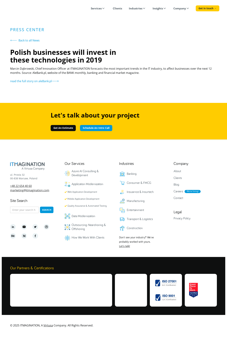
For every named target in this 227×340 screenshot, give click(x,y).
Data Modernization (83, 216)
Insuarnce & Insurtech (140, 192)
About (177, 171)
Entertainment (135, 210)
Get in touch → (208, 8)
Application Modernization (87, 184)
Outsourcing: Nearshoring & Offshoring (89, 227)
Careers (178, 191)
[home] (21, 9)
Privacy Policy (182, 218)
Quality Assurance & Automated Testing (87, 206)
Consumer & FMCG (139, 183)
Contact (178, 198)
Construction (135, 228)
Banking (132, 173)
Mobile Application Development (83, 199)
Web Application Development (82, 192)
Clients (178, 178)
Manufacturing (136, 201)
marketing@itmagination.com (29, 190)
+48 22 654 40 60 (21, 186)
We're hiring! (193, 191)
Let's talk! (124, 246)
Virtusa (48, 325)
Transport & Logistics (140, 219)
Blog (176, 184)
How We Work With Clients (88, 237)
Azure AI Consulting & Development (85, 173)
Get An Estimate (63, 128)
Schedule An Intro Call (96, 128)
